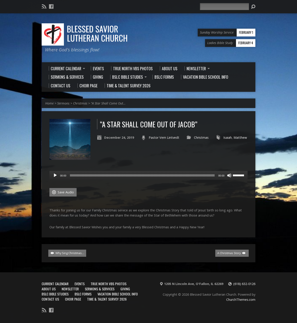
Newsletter (70, 288)
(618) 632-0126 (244, 284)
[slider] (142, 175)
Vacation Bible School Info (118, 294)
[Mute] (229, 175)
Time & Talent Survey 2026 (107, 299)
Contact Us (50, 299)
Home (49, 103)
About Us (49, 288)
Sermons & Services (99, 288)
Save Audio (63, 192)
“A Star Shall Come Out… (108, 103)
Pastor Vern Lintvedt (164, 137)
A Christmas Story (231, 253)
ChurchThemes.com (240, 299)
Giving (125, 288)
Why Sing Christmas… (67, 253)
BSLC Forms (83, 294)
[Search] (224, 6)
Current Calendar (55, 283)
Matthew (240, 137)
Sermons (63, 103)
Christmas (80, 103)
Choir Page (73, 299)
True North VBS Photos (108, 283)
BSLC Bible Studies (55, 294)
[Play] (55, 175)
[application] (148, 175)
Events (80, 283)
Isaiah (227, 137)
